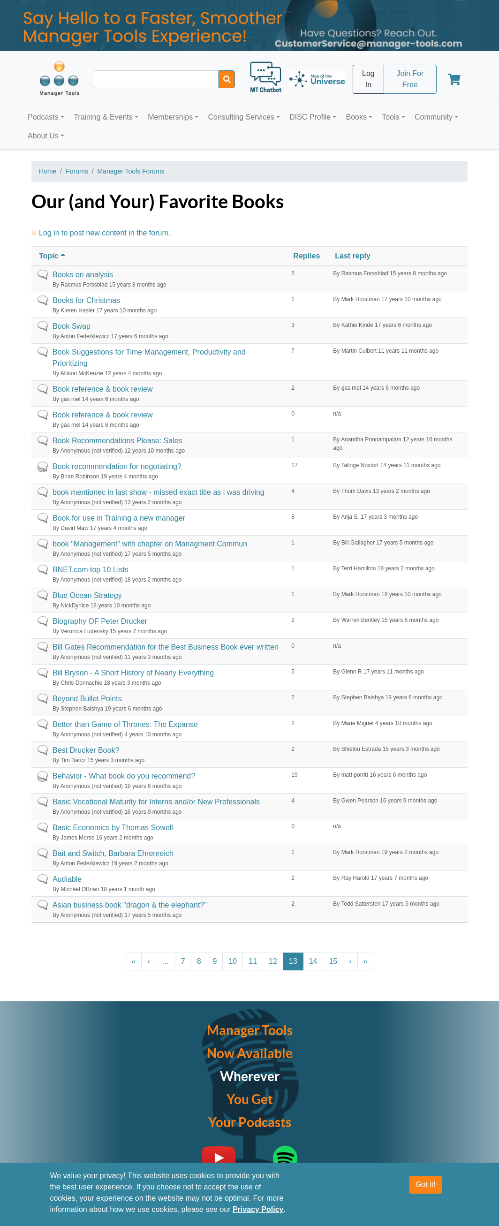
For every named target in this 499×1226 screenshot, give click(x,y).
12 (273, 961)
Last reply (352, 256)
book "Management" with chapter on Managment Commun (150, 544)
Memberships (170, 117)
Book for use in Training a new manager (119, 518)
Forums (77, 171)
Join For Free (409, 79)
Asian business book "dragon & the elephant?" (130, 905)
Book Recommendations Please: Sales (117, 441)
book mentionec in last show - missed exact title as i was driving (159, 492)
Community (434, 117)
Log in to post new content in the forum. (104, 233)
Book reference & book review (102, 389)
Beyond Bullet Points (87, 699)
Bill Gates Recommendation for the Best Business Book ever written (166, 647)
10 (232, 961)
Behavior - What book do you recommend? (124, 776)
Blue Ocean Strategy (87, 595)
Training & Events (103, 117)
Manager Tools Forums (131, 171)
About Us (43, 136)
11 (253, 961)
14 (313, 961)
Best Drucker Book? (86, 750)
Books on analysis (83, 275)
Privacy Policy (258, 1209)
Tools (390, 117)
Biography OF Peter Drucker (100, 621)
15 (333, 961)
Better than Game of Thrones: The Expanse (125, 724)
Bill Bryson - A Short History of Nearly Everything (133, 673)
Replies (306, 256)
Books (356, 117)
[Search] (227, 79)
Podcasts (43, 117)
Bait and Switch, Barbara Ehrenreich (113, 853)
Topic (53, 256)
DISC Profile (310, 117)
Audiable (67, 879)
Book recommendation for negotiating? (117, 466)
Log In (368, 79)
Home (47, 171)
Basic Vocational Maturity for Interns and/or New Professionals (156, 802)
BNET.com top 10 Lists (91, 570)
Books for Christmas (86, 300)
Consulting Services (241, 117)
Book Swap (72, 326)
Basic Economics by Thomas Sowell (113, 828)
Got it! (426, 1184)
